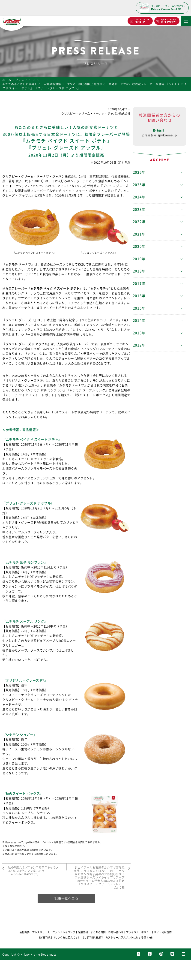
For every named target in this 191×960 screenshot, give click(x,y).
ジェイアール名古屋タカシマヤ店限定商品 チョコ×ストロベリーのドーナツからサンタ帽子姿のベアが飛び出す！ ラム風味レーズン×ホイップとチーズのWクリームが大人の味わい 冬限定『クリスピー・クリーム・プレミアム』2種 (99, 877)
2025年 (139, 185)
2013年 (139, 333)
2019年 (139, 259)
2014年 (139, 320)
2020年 (139, 246)
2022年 (139, 221)
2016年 (139, 296)
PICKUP (141, 21)
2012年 (139, 345)
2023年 (139, 209)
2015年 (139, 308)
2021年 (139, 234)
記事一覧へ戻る (66, 898)
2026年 (139, 172)
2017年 (139, 283)
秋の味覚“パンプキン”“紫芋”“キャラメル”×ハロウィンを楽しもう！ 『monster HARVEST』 (33, 871)
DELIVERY (168, 21)
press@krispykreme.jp (159, 135)
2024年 (139, 197)
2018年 (139, 271)
